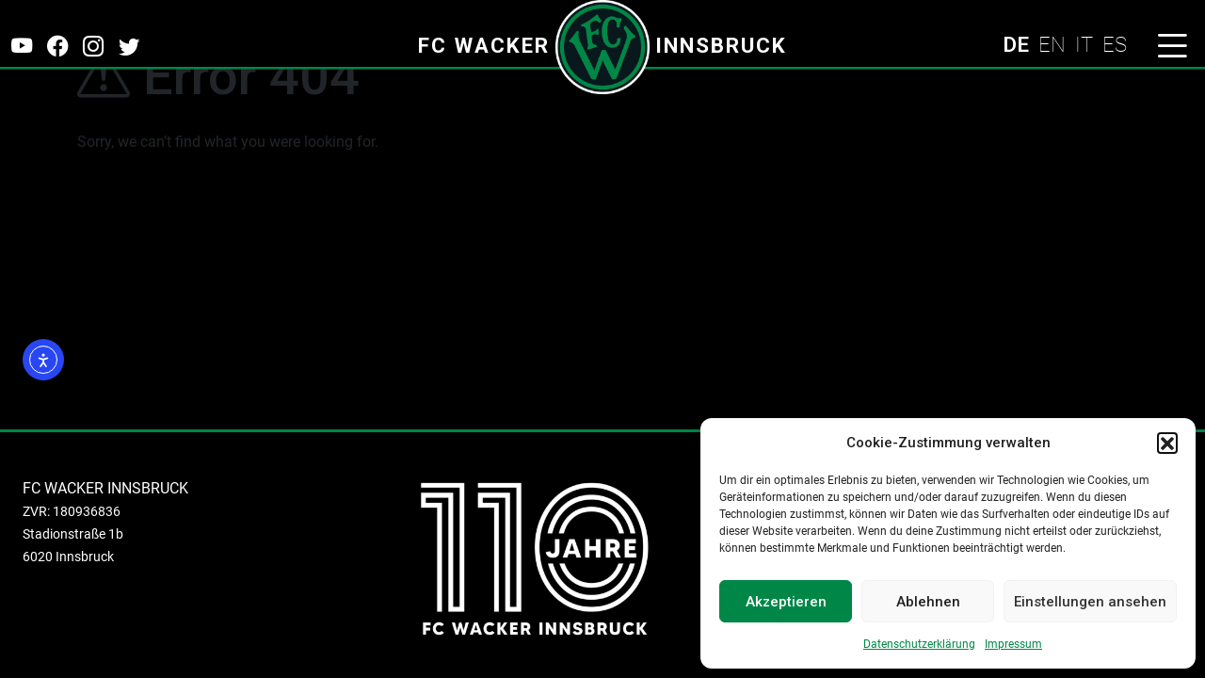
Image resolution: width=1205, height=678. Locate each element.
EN (1052, 44)
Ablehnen (928, 601)
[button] (1167, 442)
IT (1084, 44)
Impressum (1013, 644)
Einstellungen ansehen (1090, 601)
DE (1016, 44)
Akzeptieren (786, 601)
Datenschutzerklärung (919, 644)
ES (1114, 44)
